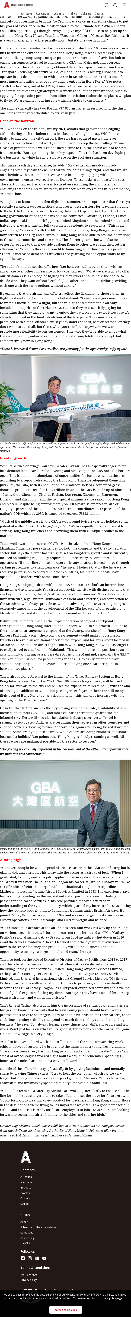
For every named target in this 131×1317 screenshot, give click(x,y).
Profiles (72, 13)
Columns (86, 13)
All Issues (26, 13)
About (24, 1221)
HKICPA (25, 1243)
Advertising (27, 1238)
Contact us (26, 1232)
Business (59, 13)
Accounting (43, 13)
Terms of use (28, 1274)
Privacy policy (28, 1279)
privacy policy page (111, 1298)
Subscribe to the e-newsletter (38, 1227)
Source (99, 13)
